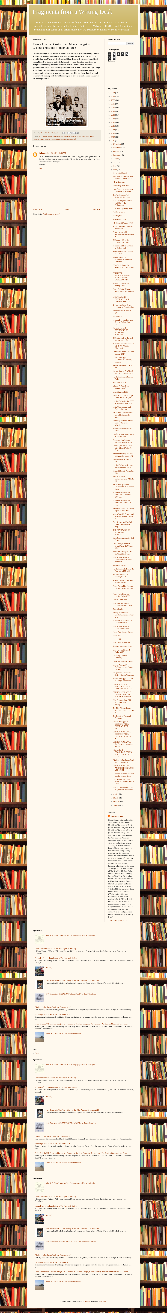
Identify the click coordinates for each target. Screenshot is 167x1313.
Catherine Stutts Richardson (123, 661)
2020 (113, 108)
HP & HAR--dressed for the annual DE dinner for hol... (123, 415)
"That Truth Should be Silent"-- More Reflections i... (123, 267)
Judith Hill (117, 636)
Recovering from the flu (121, 186)
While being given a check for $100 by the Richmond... (122, 203)
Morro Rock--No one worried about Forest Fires (63, 1033)
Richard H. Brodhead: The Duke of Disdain (122, 622)
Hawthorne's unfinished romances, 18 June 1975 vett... (122, 503)
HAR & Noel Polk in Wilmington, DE (120, 576)
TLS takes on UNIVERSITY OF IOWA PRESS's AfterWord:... (123, 346)
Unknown (42, 153)
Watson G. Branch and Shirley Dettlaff (121, 284)
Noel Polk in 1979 (119, 383)
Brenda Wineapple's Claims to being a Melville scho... (123, 680)
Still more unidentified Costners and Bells (121, 241)
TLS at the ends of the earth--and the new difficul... (123, 339)
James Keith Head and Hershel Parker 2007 (121, 595)
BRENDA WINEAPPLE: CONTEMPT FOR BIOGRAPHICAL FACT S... (123, 735)
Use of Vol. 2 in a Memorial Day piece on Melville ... (123, 190)
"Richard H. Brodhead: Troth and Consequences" (123, 761)
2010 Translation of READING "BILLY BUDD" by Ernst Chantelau (71, 994)
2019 (113, 111)
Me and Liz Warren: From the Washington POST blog (56, 949)
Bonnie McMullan (54, 136)
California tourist (119, 212)
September (117, 155)
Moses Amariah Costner (58, 139)
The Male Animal (119, 219)
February (116, 802)
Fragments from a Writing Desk (72, 11)
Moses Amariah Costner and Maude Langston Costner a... (123, 516)
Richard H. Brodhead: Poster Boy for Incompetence (123, 775)
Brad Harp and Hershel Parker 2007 (121, 651)
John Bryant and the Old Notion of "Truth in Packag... (122, 702)
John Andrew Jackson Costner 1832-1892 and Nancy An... (122, 559)
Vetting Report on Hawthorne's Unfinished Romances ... (123, 259)
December (117, 144)
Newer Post (37, 210)
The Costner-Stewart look (122, 646)
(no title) (49, 967)
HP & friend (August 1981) (123, 223)
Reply (41, 168)
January (116, 805)
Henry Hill (117, 639)
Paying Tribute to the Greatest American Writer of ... (123, 615)
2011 (113, 141)
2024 (113, 93)
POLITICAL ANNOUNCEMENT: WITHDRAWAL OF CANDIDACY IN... (122, 276)
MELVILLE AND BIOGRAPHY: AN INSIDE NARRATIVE (122, 299)
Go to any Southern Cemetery (120, 657)
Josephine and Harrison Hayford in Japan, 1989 (122, 604)
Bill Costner (43, 136)
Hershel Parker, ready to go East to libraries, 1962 (123, 466)
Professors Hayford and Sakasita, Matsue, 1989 (122, 441)
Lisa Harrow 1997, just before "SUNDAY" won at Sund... (123, 782)
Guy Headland (65, 136)
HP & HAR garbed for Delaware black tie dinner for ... (123, 487)
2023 (113, 96)
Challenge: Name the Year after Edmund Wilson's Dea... (122, 448)
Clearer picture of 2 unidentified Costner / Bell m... (123, 234)
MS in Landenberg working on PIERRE (123, 227)
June (115, 166)
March (115, 798)
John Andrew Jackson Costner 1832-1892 (121, 627)
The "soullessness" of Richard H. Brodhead (121, 196)
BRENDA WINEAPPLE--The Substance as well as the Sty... (123, 744)
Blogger (103, 1301)
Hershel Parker (76, 136)
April (115, 794)
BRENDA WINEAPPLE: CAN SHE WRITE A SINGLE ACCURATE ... (123, 694)
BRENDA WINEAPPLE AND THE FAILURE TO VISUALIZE (123, 768)
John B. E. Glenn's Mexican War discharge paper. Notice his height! (70, 935)
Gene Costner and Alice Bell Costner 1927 (123, 353)
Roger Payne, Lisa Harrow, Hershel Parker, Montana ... (123, 588)
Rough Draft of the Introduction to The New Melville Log (56, 958)
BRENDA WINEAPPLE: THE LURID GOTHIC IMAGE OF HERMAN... (123, 686)
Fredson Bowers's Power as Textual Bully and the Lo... (123, 322)
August (116, 159)
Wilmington (117, 216)
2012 (113, 137)
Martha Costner (45, 139)
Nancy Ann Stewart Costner (123, 632)
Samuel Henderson (120, 600)
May (115, 170)
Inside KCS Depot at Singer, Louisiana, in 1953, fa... (123, 397)
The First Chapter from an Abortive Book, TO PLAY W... (123, 710)
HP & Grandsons (119, 182)
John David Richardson (121, 643)
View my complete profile (117, 920)
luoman (87, 1301)
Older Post (96, 210)
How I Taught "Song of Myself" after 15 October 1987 (123, 546)
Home (67, 210)
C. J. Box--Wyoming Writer (123, 209)
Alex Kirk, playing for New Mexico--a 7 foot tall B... (123, 177)
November (117, 148)
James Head (86, 136)
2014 (113, 130)
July (115, 162)
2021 (113, 104)
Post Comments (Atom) (51, 214)
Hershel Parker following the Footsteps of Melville (123, 570)
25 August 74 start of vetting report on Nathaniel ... (123, 509)
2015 (113, 126)
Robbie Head (71, 139)
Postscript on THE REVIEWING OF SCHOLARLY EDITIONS (120, 331)
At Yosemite (117, 316)
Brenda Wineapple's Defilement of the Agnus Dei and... (123, 667)
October (116, 151)
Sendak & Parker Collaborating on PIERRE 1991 (123, 479)
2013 (113, 133)
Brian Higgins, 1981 (120, 392)
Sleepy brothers (118, 609)
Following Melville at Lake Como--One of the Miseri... (123, 423)
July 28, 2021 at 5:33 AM (56, 153)
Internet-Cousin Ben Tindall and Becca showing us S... (123, 372)
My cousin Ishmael (120, 173)
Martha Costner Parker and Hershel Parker (123, 581)
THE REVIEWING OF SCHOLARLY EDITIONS (121, 532)
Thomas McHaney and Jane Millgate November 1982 (123, 455)
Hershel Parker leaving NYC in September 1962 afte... (123, 402)
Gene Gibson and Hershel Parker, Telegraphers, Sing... (122, 524)
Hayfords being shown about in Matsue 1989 (123, 435)
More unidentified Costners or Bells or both (123, 247)
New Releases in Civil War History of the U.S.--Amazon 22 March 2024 (72, 981)
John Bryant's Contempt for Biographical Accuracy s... (123, 788)
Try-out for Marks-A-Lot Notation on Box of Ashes (123, 306)
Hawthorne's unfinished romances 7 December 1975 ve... (122, 495)
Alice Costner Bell (119, 565)
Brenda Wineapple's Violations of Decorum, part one (122, 360)
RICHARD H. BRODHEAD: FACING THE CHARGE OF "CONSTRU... (123, 753)
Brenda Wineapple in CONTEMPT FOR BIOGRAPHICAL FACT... (121, 725)
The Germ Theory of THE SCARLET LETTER (122, 553)
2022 (113, 100)
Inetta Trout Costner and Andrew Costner (122, 408)
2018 (113, 115)
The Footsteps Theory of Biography (122, 717)
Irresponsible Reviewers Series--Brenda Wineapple (123, 674)
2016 (113, 122)
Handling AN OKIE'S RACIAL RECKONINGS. (53, 1014)
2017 (113, 119)
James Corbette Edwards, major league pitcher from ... (123, 291)
